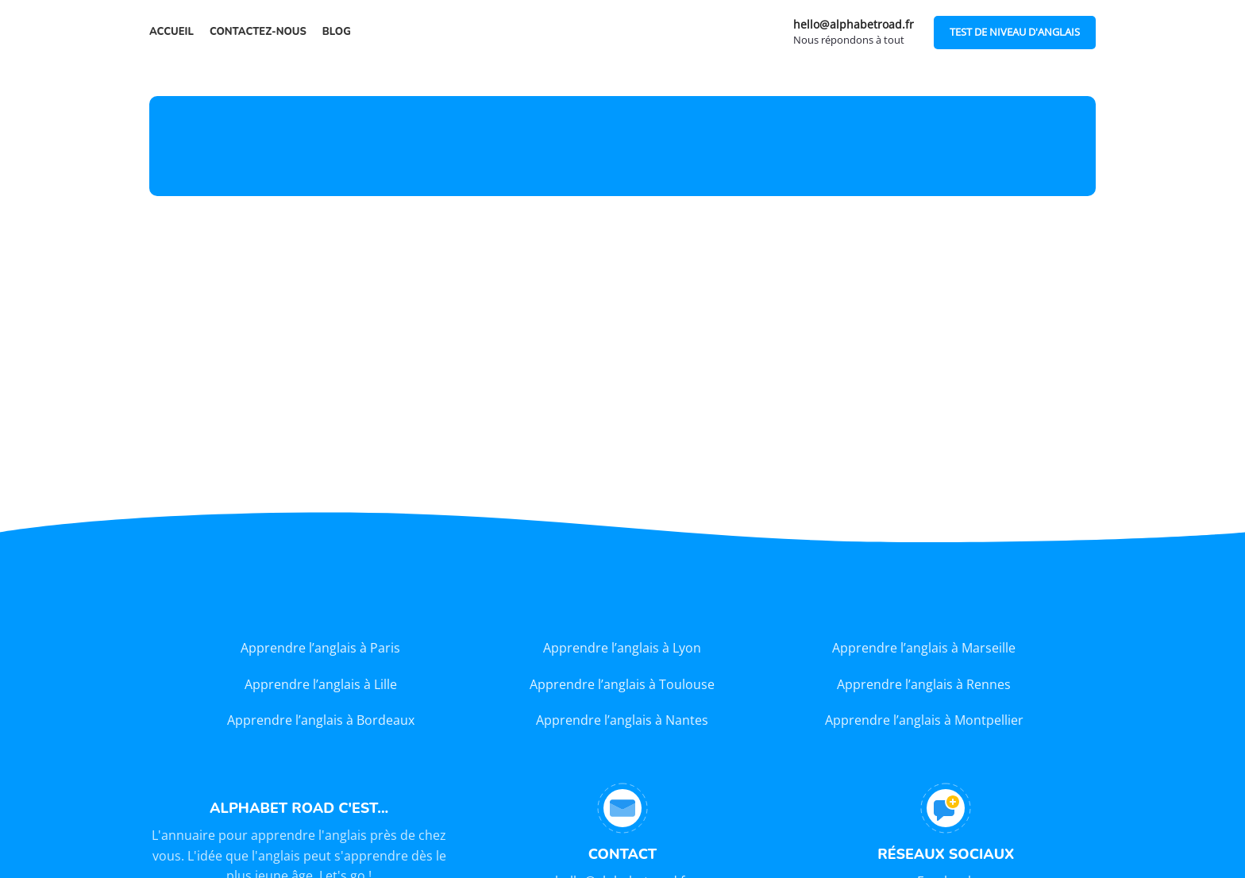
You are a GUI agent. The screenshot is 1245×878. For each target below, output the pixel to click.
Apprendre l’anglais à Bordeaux (320, 720)
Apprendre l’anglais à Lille (321, 684)
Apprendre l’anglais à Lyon (622, 648)
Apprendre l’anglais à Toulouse (622, 684)
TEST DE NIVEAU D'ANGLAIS (1015, 32)
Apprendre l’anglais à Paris (320, 648)
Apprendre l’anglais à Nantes (622, 720)
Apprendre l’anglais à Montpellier (924, 720)
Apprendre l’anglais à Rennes (924, 684)
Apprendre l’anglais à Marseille (924, 648)
